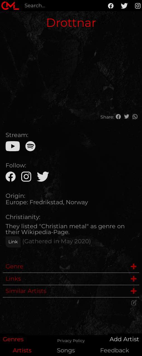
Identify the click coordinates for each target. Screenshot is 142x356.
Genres (13, 339)
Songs (66, 350)
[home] (10, 5)
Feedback (114, 350)
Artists (22, 350)
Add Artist (124, 339)
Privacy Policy (71, 340)
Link (13, 241)
